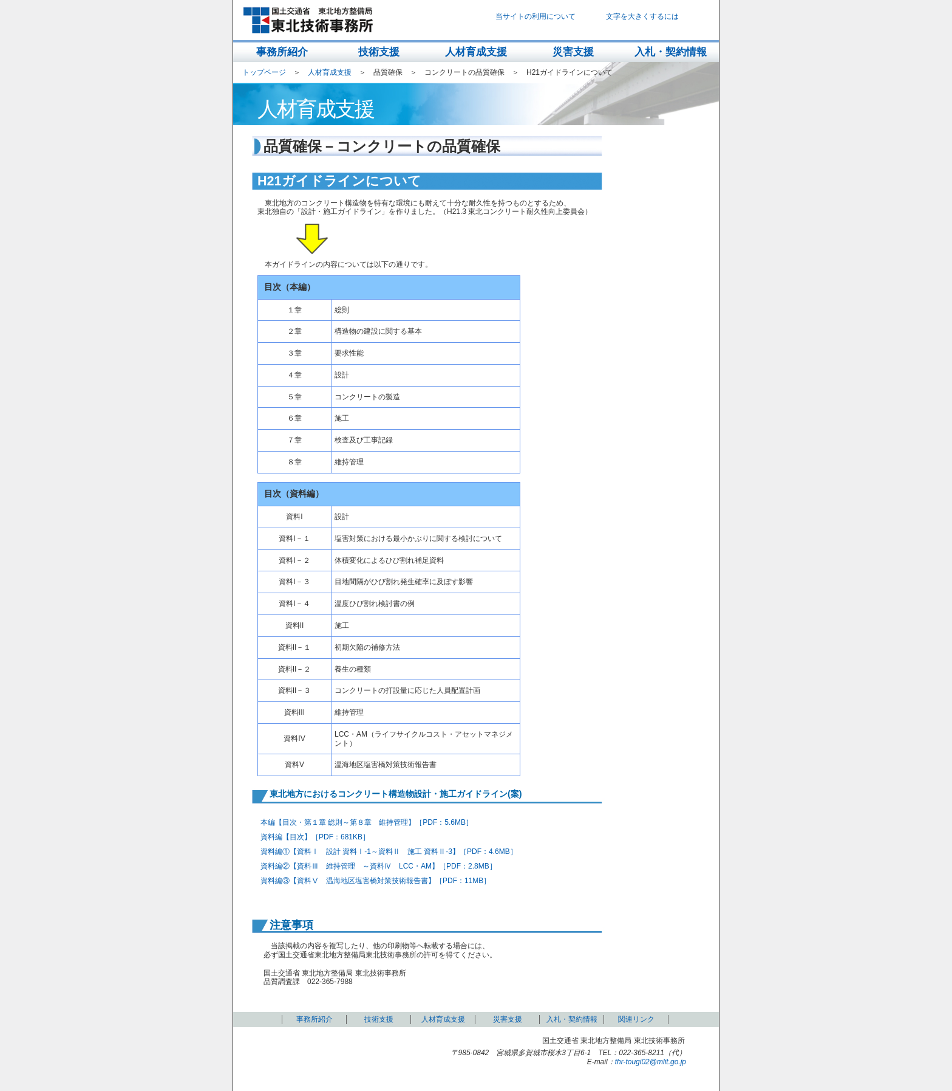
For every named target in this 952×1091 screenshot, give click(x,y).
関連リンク (636, 1019)
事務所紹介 (282, 52)
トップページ (264, 72)
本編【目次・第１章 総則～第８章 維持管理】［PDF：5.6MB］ (366, 822)
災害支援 (573, 52)
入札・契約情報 (670, 52)
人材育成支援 (476, 52)
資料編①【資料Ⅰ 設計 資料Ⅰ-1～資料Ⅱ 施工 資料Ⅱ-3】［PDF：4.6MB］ (388, 851)
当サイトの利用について (535, 16)
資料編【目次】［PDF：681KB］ (315, 837)
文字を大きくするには (642, 16)
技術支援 (378, 52)
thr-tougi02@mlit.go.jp (650, 1062)
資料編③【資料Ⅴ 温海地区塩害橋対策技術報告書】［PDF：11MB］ (375, 880)
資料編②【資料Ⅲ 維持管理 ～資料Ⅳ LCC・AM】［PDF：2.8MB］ (378, 866)
